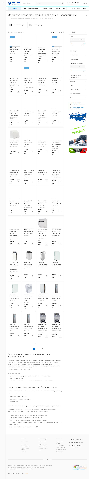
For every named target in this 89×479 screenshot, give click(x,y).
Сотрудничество (25, 446)
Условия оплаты (60, 445)
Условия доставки (60, 447)
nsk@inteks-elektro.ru (77, 107)
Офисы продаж (25, 444)
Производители (43, 446)
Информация (43, 439)
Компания (24, 439)
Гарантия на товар (61, 449)
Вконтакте (47, 459)
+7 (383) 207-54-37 (72, 2)
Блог (40, 450)
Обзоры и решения (43, 448)
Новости (23, 451)
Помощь (59, 439)
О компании (24, 442)
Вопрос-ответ (59, 451)
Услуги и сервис (43, 444)
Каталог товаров (43, 442)
